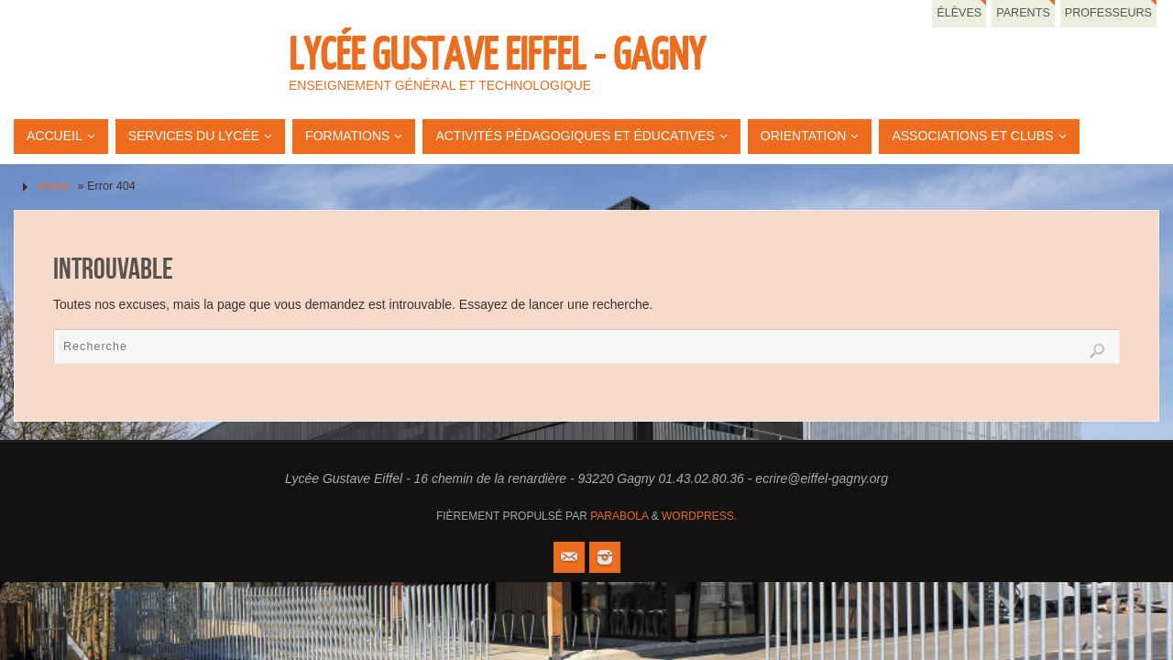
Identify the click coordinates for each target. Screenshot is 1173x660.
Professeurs (1108, 12)
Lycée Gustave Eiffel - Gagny (497, 56)
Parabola (619, 516)
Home (53, 186)
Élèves (959, 12)
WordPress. (699, 516)
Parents (1023, 12)
